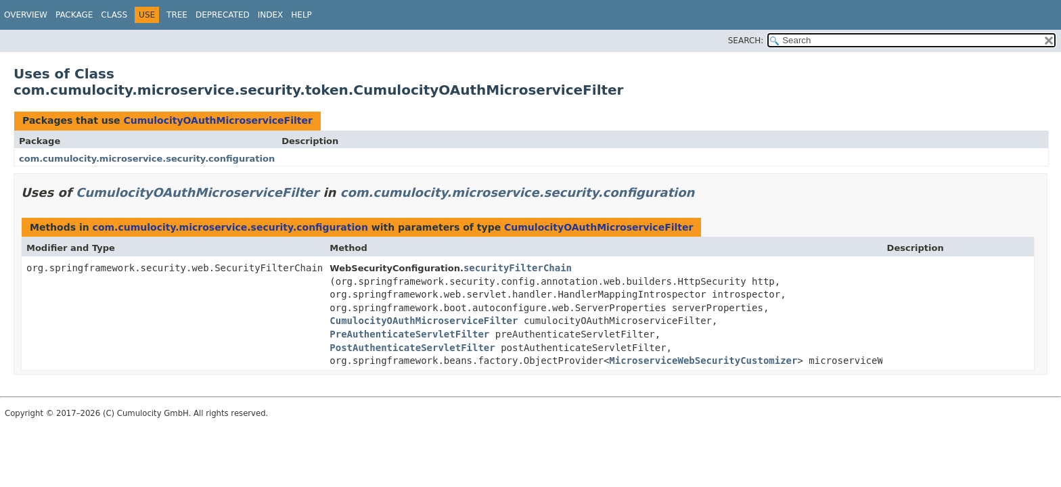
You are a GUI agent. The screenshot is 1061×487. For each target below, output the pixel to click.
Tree (176, 15)
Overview (25, 15)
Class (114, 15)
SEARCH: (746, 40)
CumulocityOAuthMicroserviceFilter (217, 120)
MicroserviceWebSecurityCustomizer (703, 360)
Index (271, 15)
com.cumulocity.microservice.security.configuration (147, 159)
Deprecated (223, 15)
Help (301, 15)
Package (74, 15)
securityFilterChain (518, 267)
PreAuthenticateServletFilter (409, 334)
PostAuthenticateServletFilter (412, 347)
